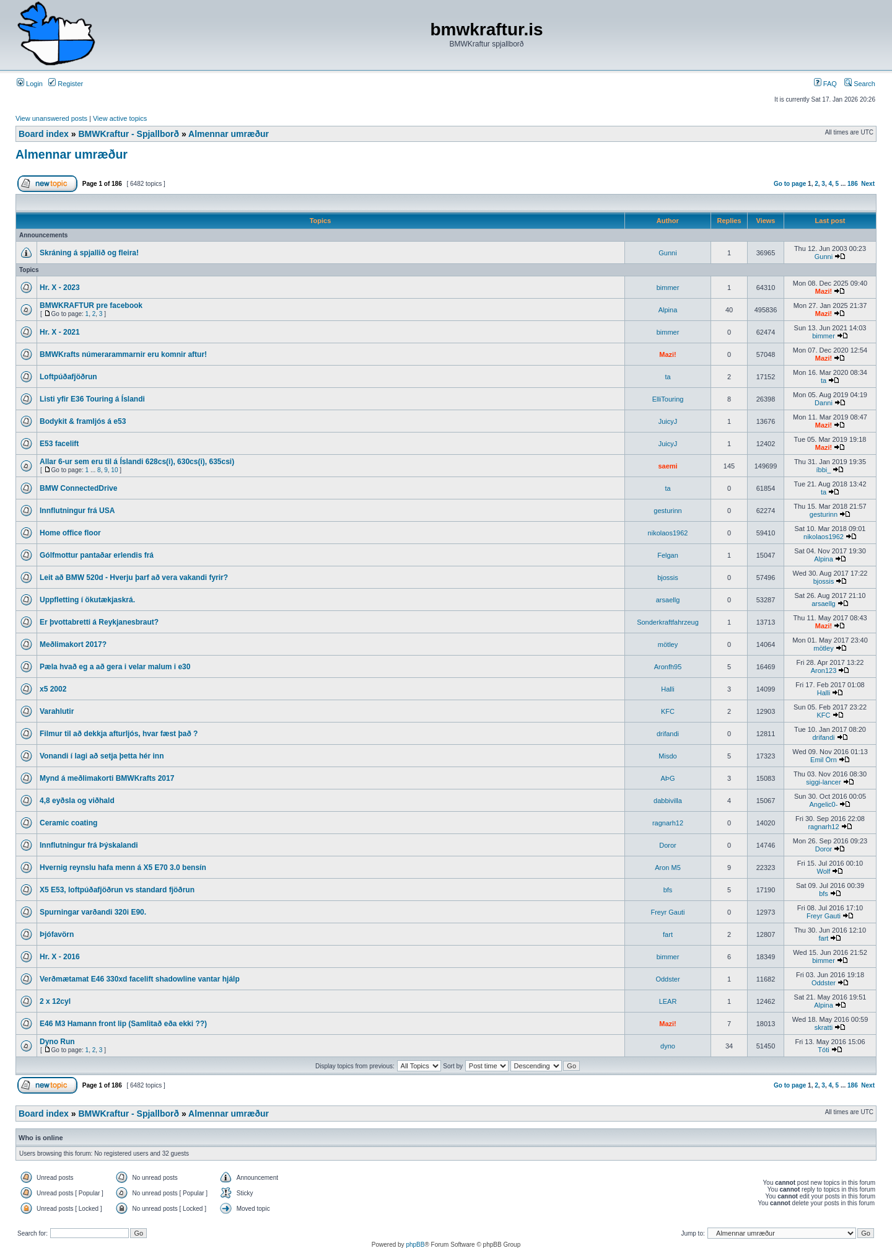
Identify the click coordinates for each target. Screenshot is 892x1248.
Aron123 (824, 670)
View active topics (120, 118)
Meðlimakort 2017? (73, 644)
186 (852, 183)
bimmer (668, 287)
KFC (668, 711)
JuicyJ (668, 421)
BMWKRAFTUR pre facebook (91, 305)
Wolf (824, 871)
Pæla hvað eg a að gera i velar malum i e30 (115, 666)
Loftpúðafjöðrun (68, 376)
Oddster (667, 979)
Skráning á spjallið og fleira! (89, 252)
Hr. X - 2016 (60, 956)
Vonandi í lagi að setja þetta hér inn (102, 756)
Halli (667, 689)
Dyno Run (57, 1041)
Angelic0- (824, 804)
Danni (824, 402)
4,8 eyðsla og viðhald (77, 800)
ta (667, 376)
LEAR (668, 1001)
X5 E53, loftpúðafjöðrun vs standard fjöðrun (117, 889)
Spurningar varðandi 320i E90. (93, 912)
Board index (44, 134)
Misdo (667, 756)
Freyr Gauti (667, 912)
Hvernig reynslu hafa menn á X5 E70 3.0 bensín (123, 867)
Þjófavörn (57, 934)
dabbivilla (668, 800)
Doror (667, 845)
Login (30, 83)
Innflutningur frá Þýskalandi (89, 845)
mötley (668, 644)
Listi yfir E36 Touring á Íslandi (92, 399)
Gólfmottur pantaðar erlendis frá (97, 555)
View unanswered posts (51, 118)
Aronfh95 (668, 666)
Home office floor (70, 533)
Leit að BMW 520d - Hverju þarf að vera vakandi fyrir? (134, 577)
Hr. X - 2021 (60, 332)
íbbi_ (823, 469)
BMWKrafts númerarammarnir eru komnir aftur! (123, 354)
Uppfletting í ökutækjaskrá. (87, 599)
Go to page (790, 183)
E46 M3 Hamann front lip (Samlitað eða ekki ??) (123, 1023)
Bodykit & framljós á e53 (83, 421)
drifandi (668, 733)
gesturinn (667, 510)
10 (114, 470)
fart (668, 934)
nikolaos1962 (668, 533)
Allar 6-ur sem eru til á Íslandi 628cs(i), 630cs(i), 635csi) (137, 461)
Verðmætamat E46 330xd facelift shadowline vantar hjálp (140, 979)
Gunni (667, 253)
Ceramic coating (68, 823)
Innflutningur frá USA (77, 510)
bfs (668, 890)
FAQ (825, 83)
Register (65, 83)
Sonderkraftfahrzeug (668, 622)
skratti (824, 1027)
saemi (667, 466)
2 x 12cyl (55, 1001)
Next (868, 183)
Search (859, 83)
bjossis (667, 577)
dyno (667, 1046)
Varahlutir (57, 711)
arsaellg (668, 600)
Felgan (667, 555)
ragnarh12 (667, 823)
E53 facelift (59, 443)
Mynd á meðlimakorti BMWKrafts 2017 (107, 778)
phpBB (415, 1244)
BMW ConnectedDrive (78, 488)
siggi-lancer (823, 782)
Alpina (668, 310)
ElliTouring (668, 399)
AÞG (667, 778)
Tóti (823, 1049)
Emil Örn (823, 759)
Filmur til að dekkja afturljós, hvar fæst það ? (119, 733)
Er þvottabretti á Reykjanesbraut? (99, 622)
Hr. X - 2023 (60, 287)
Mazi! (824, 291)
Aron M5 (668, 867)
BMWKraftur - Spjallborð (128, 134)
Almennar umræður (228, 134)
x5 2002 (53, 689)
